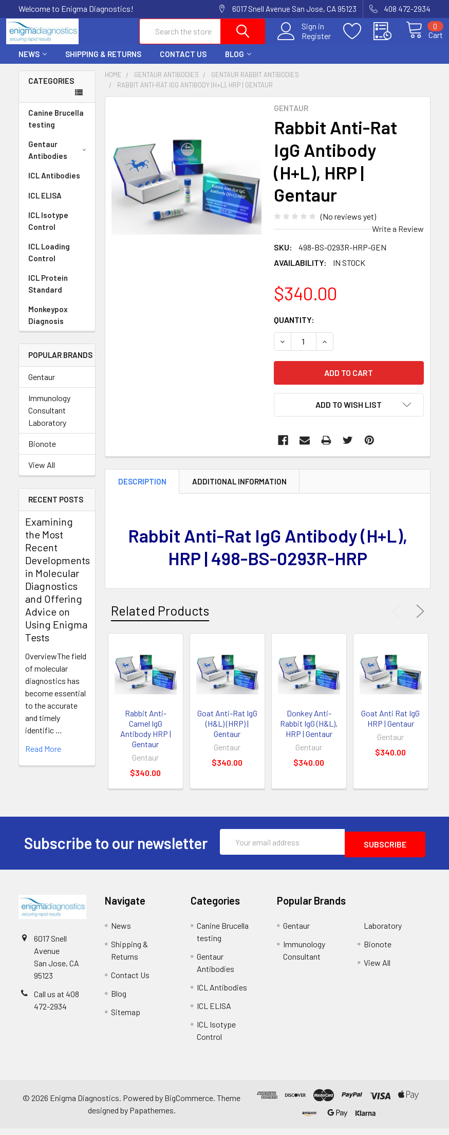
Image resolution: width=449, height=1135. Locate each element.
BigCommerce (188, 1104)
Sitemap (125, 1018)
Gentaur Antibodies (59, 159)
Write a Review (398, 238)
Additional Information (239, 490)
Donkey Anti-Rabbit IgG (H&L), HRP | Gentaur (309, 732)
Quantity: (294, 329)
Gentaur (41, 386)
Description (142, 490)
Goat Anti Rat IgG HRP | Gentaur (390, 727)
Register (304, 41)
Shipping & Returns (103, 63)
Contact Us (183, 63)
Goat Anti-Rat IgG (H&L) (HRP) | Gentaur (227, 732)
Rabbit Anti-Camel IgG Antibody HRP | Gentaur (145, 737)
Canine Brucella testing (56, 127)
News (32, 63)
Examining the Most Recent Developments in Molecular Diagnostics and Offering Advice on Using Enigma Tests (57, 589)
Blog (238, 63)
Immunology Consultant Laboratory (49, 419)
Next (418, 620)
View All (41, 474)
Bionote (42, 453)
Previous (398, 620)
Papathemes (151, 1117)
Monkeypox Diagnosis (48, 324)
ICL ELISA (45, 204)
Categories (51, 90)
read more (43, 758)
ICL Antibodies (54, 184)
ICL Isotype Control (48, 230)
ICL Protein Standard (48, 292)
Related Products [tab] (160, 619)
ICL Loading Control (49, 261)
